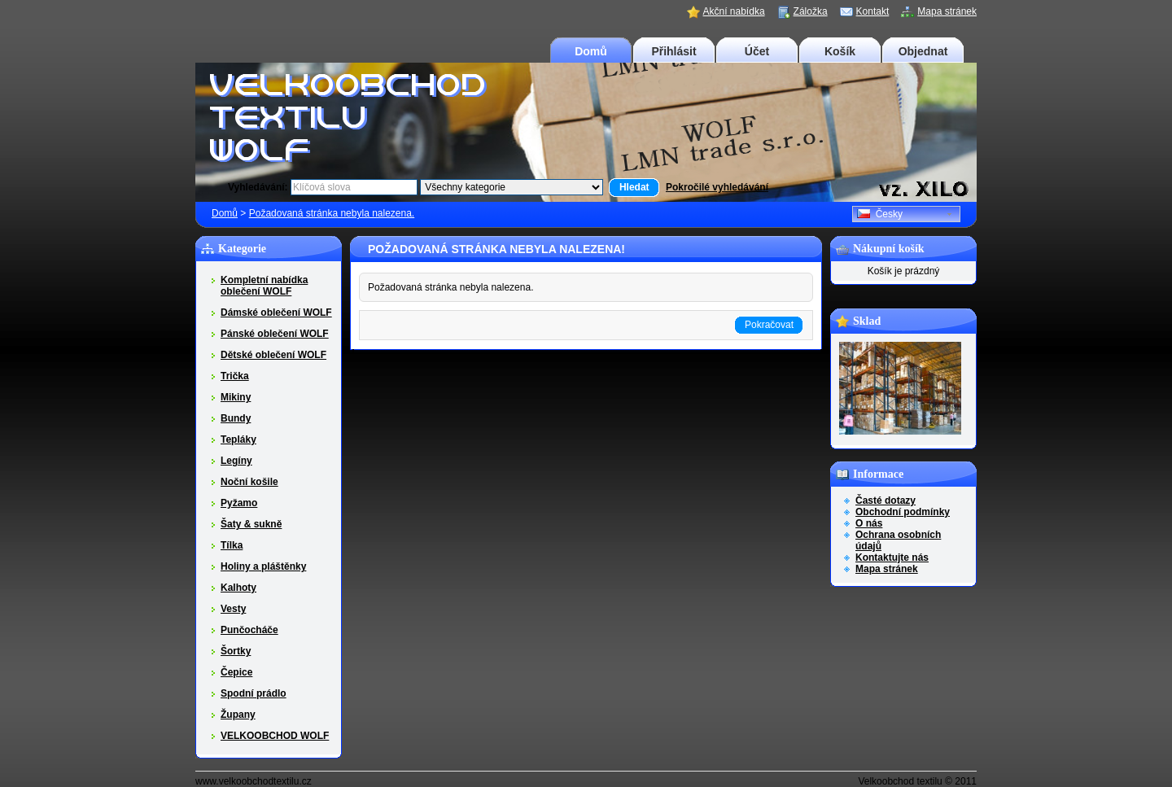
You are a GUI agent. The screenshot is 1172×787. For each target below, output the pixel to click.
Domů (591, 51)
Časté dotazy (885, 500)
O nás (868, 523)
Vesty (233, 608)
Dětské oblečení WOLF (273, 355)
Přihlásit (673, 51)
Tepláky (238, 439)
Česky (880, 214)
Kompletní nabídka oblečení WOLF (264, 285)
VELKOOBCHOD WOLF (275, 735)
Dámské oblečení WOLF (276, 312)
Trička (235, 376)
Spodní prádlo (253, 693)
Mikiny (236, 397)
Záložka (811, 11)
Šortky (236, 651)
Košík (839, 51)
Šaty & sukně (251, 524)
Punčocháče (249, 630)
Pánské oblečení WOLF (275, 333)
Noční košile (249, 482)
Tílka (232, 545)
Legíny (236, 460)
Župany (238, 714)
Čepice (236, 672)
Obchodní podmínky (902, 512)
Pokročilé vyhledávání (717, 187)
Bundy (236, 418)
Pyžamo (239, 503)
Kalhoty (238, 587)
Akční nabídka (734, 11)
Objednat (923, 51)
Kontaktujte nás (892, 557)
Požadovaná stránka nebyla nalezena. (331, 213)
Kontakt (873, 11)
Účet (757, 51)
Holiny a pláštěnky (263, 566)
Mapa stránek (947, 11)
